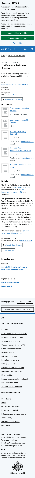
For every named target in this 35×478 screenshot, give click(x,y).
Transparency (6, 418)
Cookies (17, 434)
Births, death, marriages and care (14, 333)
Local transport (6, 286)
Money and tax (7, 375)
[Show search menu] (32, 49)
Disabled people (7, 352)
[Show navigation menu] (24, 49)
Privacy (10, 434)
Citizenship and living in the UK (13, 345)
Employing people (8, 364)
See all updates (18, 95)
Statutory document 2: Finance (19, 121)
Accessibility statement (10, 437)
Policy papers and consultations (13, 414)
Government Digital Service (11, 446)
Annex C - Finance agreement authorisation (20, 149)
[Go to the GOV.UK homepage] (9, 49)
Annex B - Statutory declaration (18, 132)
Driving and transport (9, 356)
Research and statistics (10, 410)
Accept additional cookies (17, 33)
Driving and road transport (16, 56)
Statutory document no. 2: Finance (21, 109)
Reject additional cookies (17, 38)
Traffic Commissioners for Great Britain (14, 85)
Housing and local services (11, 371)
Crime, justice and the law (11, 349)
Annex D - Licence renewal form (21, 165)
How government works (10, 421)
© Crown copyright (17, 473)
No (30, 301)
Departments (6, 399)
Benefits (4, 330)
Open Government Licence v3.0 (13, 455)
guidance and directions (21, 187)
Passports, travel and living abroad (14, 379)
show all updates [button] (26, 240)
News (3, 403)
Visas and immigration (9, 383)
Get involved (6, 425)
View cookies (17, 43)
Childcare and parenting (10, 341)
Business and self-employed (12, 337)
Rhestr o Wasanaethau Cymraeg (13, 443)
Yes (22, 301)
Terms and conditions (9, 440)
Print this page (9, 250)
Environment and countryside (12, 367)
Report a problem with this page (17, 309)
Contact (24, 437)
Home (3, 56)
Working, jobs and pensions (11, 386)
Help (3, 434)
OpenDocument (27, 141)
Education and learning (10, 360)
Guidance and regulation (10, 406)
